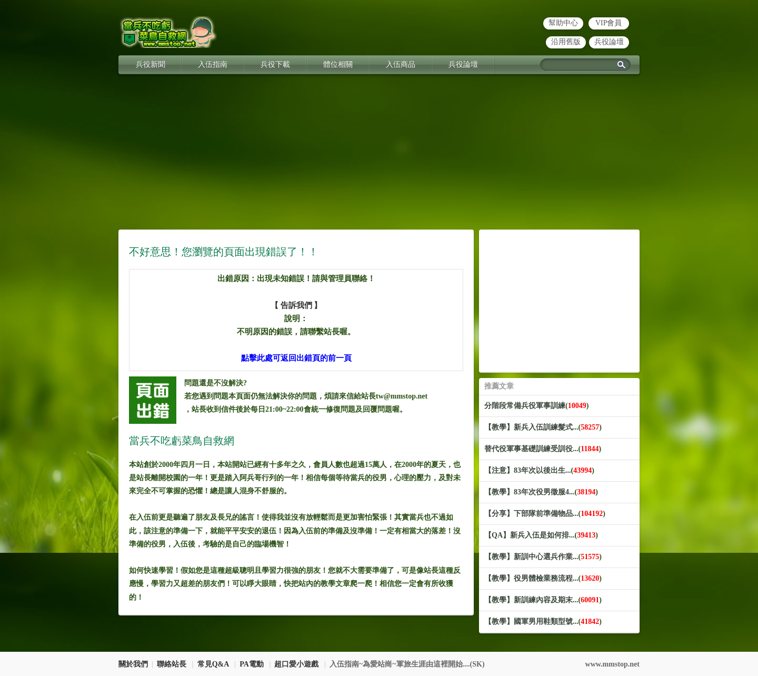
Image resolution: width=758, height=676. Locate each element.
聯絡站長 (171, 664)
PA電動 (252, 664)
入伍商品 (400, 64)
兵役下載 (275, 64)
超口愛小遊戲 (296, 664)
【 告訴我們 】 (296, 305)
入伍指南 (212, 64)
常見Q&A (213, 664)
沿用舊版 (566, 42)
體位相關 (338, 64)
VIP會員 (609, 23)
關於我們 (133, 664)
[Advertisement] (379, 156)
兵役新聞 (150, 64)
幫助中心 (563, 23)
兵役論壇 (609, 42)
